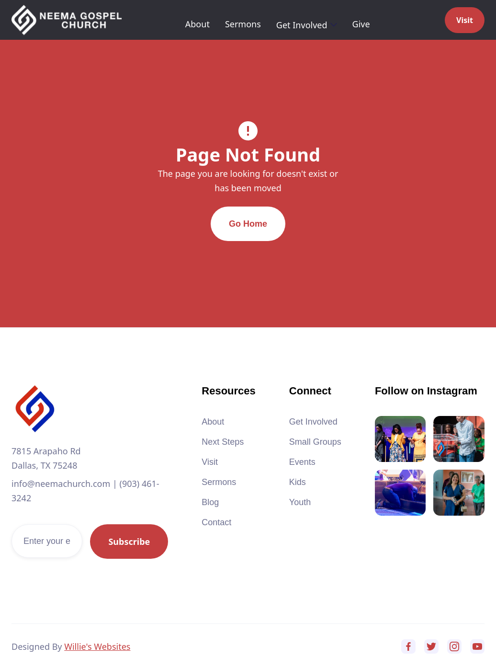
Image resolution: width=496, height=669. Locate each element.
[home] (66, 20)
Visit (464, 20)
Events (302, 462)
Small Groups (315, 442)
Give (361, 24)
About (197, 24)
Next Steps (223, 442)
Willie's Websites (97, 646)
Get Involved (313, 422)
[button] (306, 25)
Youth (300, 502)
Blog (210, 502)
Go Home (248, 224)
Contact (216, 522)
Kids (297, 482)
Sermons (243, 24)
